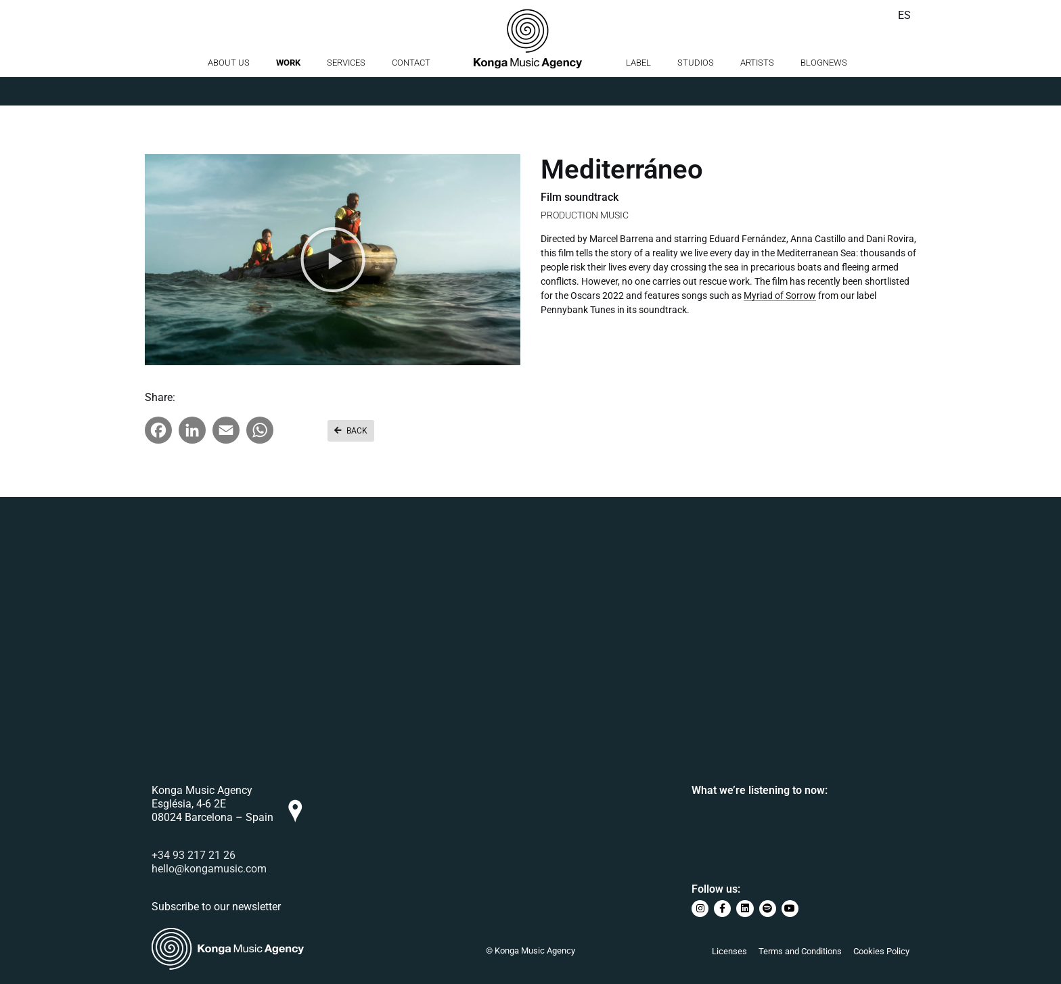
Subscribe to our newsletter (216, 906)
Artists (757, 91)
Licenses (729, 951)
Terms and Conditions (800, 951)
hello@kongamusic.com (209, 868)
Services (346, 91)
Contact (411, 91)
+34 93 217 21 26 (193, 855)
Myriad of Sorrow (780, 295)
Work (288, 91)
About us (229, 91)
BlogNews (823, 91)
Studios (695, 91)
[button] (333, 260)
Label (638, 91)
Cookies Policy (881, 951)
